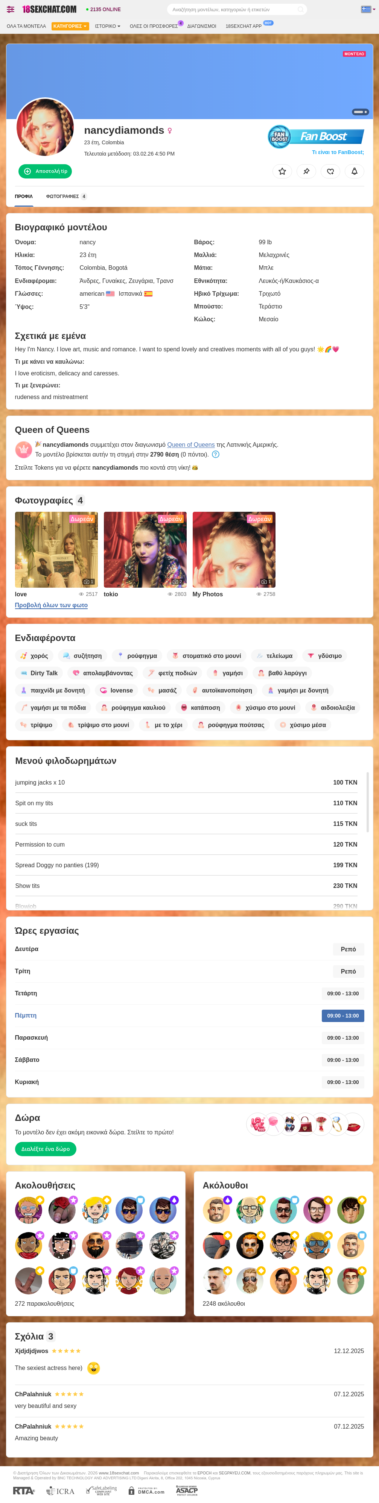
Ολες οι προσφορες (156, 25)
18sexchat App (246, 25)
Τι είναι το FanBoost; (338, 152)
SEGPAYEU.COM (235, 1473)
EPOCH (205, 1473)
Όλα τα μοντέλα (26, 26)
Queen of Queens (191, 445)
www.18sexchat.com (119, 1472)
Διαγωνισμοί (201, 26)
